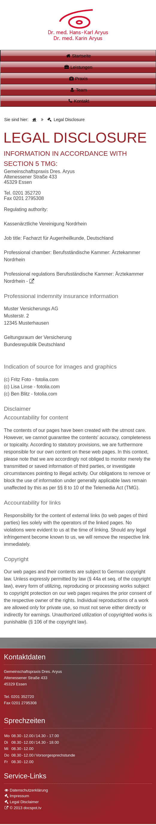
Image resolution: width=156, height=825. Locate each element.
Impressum (16, 797)
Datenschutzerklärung (26, 791)
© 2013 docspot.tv (22, 808)
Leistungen (78, 67)
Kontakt (78, 101)
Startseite (78, 55)
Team (78, 90)
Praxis (78, 78)
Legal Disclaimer (21, 802)
